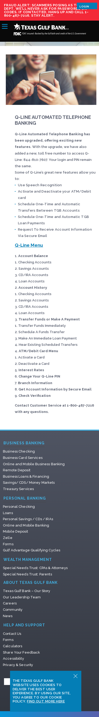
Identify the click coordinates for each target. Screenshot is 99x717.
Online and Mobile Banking (26, 525)
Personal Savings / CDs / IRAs (28, 519)
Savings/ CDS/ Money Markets (29, 483)
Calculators (12, 646)
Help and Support (24, 625)
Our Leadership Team (22, 597)
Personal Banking (24, 498)
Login (87, 6)
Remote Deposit (16, 470)
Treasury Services (18, 489)
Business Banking (24, 443)
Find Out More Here (46, 701)
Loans (8, 513)
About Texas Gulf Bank (30, 583)
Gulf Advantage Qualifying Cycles (31, 550)
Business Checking (19, 451)
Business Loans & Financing (26, 476)
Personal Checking (19, 507)
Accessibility (13, 658)
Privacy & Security (18, 665)
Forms (8, 544)
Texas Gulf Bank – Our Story (26, 591)
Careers (10, 603)
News (8, 616)
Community (12, 610)
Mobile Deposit (15, 531)
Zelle (7, 538)
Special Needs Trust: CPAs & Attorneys (35, 568)
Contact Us (12, 634)
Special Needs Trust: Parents (27, 574)
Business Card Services (23, 458)
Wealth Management (27, 560)
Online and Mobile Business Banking (34, 464)
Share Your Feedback (21, 652)
